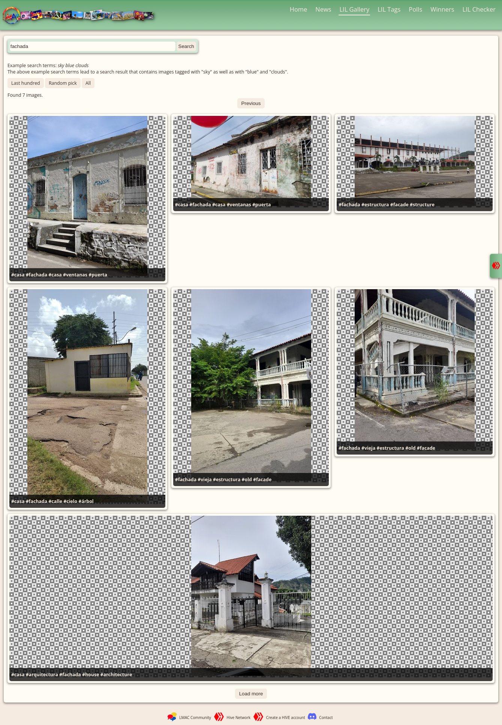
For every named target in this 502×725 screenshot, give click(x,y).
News (323, 9)
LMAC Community (195, 717)
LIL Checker (479, 9)
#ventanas (75, 275)
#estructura (375, 204)
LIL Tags (389, 9)
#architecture (116, 674)
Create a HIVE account (285, 717)
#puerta (97, 275)
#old (247, 479)
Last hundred (25, 83)
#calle (55, 501)
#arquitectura (42, 674)
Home (298, 9)
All (88, 83)
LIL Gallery (354, 9)
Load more (251, 693)
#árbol (85, 501)
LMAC (81, 16)
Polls (415, 9)
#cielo (70, 501)
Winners (442, 9)
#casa (17, 275)
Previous (251, 103)
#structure (422, 204)
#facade (399, 204)
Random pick (63, 83)
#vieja (204, 479)
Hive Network (239, 717)
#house (90, 674)
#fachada (36, 275)
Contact (326, 717)
